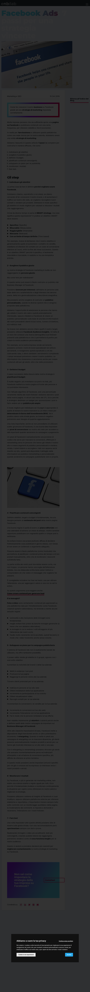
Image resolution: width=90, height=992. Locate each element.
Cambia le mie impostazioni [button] (26, 954)
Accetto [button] (69, 954)
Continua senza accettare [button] (66, 941)
